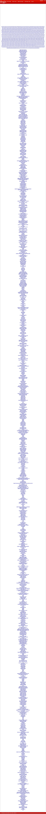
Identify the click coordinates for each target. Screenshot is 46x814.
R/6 (40, 42)
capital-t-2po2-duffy (23, 62)
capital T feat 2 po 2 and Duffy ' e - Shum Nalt (23, 506)
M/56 (7, 40)
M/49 (38, 39)
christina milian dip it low (22, 243)
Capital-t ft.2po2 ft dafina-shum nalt (23, 292)
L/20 (25, 37)
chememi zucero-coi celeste (23, 806)
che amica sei (23, 771)
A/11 (34, 26)
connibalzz (23, 469)
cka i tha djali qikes (23, 529)
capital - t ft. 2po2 (23, 613)
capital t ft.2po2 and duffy (23, 116)
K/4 (36, 35)
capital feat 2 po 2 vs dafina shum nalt (23, 783)
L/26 (34, 37)
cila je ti (23, 148)
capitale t (23, 158)
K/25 (24, 36)
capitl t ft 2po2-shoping (23, 295)
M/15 (23, 38)
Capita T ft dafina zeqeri (23, 371)
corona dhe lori (23, 113)
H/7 (32, 34)
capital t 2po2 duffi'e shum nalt (23, 172)
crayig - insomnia (23, 156)
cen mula (23, 761)
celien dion (23, 509)
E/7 (8, 32)
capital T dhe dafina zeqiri (23, 584)
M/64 (21, 40)
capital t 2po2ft (23, 457)
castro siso (23, 748)
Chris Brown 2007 (23, 770)
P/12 (10, 42)
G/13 (43, 33)
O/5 (34, 41)
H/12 (39, 34)
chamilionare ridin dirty (23, 309)
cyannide (23, 180)
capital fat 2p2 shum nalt (23, 187)
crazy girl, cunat (23, 775)
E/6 (7, 32)
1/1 (4, 26)
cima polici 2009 (23, 755)
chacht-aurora (23, 442)
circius (23, 142)
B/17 (37, 28)
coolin (23, 599)
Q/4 (31, 42)
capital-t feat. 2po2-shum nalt (23, 510)
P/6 (2, 42)
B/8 (23, 28)
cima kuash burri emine (23, 322)
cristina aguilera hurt (23, 612)
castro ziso (23, 619)
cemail (23, 60)
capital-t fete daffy (23, 618)
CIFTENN (23, 223)
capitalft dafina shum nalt (23, 444)
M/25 (40, 38)
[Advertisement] (30, 18)
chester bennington (23, 668)
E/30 (43, 32)
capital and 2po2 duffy (23, 616)
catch (23, 595)
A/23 (10, 27)
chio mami (23, 270)
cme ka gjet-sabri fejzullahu (23, 57)
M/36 (16, 39)
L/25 (33, 37)
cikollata (23, 749)
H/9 (34, 34)
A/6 (27, 26)
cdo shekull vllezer (23, 154)
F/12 (17, 33)
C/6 (39, 29)
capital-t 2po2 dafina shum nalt (23, 567)
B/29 (13, 29)
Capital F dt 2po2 (23, 622)
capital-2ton (23, 152)
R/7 (41, 42)
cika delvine (23, 312)
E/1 (43, 31)
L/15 (18, 37)
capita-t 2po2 (23, 145)
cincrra (23, 103)
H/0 (23, 34)
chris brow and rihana (23, 410)
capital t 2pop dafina (23, 144)
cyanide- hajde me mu (23, 416)
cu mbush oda (23, 798)
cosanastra (23, 497)
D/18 (37, 30)
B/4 (18, 28)
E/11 (13, 32)
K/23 (21, 36)
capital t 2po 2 (23, 277)
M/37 (18, 39)
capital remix (23, 88)
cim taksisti (23, 787)
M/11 (16, 38)
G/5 (31, 33)
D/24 (4, 31)
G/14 (2, 34)
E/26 (37, 32)
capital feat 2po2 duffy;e (23, 130)
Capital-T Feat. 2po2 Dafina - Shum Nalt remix (23, 588)
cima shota (23, 356)
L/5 (4, 37)
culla (23, 505)
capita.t (23, 542)
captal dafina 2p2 (23, 562)
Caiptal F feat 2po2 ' (23, 241)
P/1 (39, 41)
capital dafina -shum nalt (23, 649)
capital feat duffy (23, 512)
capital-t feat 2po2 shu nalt (23, 485)
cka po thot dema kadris (23, 634)
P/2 (40, 41)
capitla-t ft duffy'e (23, 398)
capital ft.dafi (23, 472)
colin (23, 311)
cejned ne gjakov (23, 122)
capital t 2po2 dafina (23, 730)
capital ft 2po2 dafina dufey (23, 173)
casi (23, 267)
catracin (23, 289)
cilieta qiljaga (23, 544)
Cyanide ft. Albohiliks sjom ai (23, 643)
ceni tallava (23, 526)
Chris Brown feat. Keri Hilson (23, 64)
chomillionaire (23, 137)
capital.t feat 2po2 (23, 121)
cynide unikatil (23, 658)
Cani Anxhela (23, 367)
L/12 (13, 37)
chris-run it (23, 163)
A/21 (7, 27)
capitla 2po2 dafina (23, 327)
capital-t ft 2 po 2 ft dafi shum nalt (23, 117)
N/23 (18, 41)
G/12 (41, 33)
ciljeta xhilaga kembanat (23, 712)
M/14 (21, 38)
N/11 (42, 40)
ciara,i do (23, 364)
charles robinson (23, 192)
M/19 (30, 38)
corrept (23, 342)
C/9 (43, 29)
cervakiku (23, 758)
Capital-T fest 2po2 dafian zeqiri (23, 697)
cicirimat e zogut (23, 591)
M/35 (14, 39)
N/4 (32, 40)
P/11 (9, 42)
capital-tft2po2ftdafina (23, 184)
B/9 (24, 28)
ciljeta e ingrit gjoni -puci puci (23, 610)
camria (23, 654)
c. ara (23, 521)
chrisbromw (23, 106)
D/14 (31, 30)
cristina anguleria (23, 350)
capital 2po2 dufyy (23, 702)
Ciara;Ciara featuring (23, 522)
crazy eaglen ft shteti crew (23, 535)
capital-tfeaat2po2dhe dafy (23, 686)
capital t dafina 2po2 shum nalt (23, 687)
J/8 (27, 35)
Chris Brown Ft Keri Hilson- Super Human (23, 160)
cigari (23, 675)
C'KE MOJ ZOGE (23, 330)
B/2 (16, 28)
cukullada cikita (23, 580)
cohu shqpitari (23, 683)
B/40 (31, 29)
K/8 (41, 35)
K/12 (4, 36)
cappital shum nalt (23, 559)
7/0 (16, 26)
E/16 (21, 32)
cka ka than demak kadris (23, 700)
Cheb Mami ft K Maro (23, 721)
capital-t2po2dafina (23, 147)
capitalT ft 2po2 (23, 777)
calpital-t (23, 413)
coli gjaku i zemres (23, 199)
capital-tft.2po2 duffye (23, 349)
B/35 (23, 29)
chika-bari (23, 372)
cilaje (23, 626)
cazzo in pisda (23, 741)
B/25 (7, 29)
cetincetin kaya (23, 71)
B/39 (29, 29)
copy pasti (23, 135)
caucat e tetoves (23, 437)
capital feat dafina (23, 213)
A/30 (21, 27)
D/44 (36, 31)
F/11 (16, 33)
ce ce (23, 717)
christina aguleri (23, 171)
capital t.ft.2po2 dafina (23, 476)
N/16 (7, 41)
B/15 (33, 28)
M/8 (11, 38)
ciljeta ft (23, 764)
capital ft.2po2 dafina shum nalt (23, 157)
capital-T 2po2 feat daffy (23, 285)
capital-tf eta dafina (23, 166)
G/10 (38, 33)
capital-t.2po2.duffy (23, 597)
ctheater (23, 408)
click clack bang (23, 650)
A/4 (25, 26)
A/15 (40, 26)
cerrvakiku (23, 759)
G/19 (10, 34)
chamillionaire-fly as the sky (23, 165)
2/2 (7, 26)
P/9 (5, 42)
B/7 (22, 28)
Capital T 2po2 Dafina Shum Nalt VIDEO (23, 546)
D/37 (25, 31)
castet (23, 304)
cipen (23, 719)
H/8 (33, 34)
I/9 (9, 35)
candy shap (23, 757)
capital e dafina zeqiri (23, 672)
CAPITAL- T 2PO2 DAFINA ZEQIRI (23, 224)
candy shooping (23, 415)
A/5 (26, 26)
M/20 (31, 38)
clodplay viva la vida (23, 209)
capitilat (23, 316)
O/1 (29, 41)
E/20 (28, 32)
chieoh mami (23, 268)
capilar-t (23, 556)
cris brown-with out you (23, 291)
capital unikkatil (23, 645)
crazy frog (23, 785)
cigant (23, 669)
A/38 (34, 27)
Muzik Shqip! (9, 1)
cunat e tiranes (23, 518)
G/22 (15, 34)
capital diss (23, 644)
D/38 (26, 31)
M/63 (19, 40)
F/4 (7, 33)
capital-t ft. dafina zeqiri (23, 82)
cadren (23, 313)
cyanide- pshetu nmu (23, 776)
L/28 (37, 37)
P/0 (38, 41)
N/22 (16, 41)
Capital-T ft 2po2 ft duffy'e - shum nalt (23, 711)
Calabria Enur (23, 543)
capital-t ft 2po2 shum (23, 694)
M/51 (41, 39)
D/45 (38, 31)
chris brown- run (23, 534)
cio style (23, 344)
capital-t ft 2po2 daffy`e (23, 107)
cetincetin (23, 72)
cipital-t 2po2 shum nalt (23, 49)
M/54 (4, 40)
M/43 (28, 39)
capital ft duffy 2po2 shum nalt (23, 235)
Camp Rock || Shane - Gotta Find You (23, 593)
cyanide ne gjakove (23, 126)
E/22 (31, 32)
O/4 (32, 41)
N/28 (26, 41)
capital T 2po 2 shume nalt (23, 417)
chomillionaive (23, 136)
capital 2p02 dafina (23, 727)
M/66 (24, 40)
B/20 (41, 28)
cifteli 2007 (23, 80)
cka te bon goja (23, 464)
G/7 (34, 33)
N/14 (3, 41)
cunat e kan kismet (23, 214)
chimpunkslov (23, 395)
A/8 (30, 26)
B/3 (17, 28)
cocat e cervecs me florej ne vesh (23, 358)
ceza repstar (23, 129)
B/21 (43, 28)
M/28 (3, 39)
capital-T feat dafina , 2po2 (23, 603)
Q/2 (28, 42)
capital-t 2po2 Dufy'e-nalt (23, 170)
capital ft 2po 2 (23, 803)
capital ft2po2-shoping (23, 283)
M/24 (38, 38)
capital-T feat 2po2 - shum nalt (23, 623)
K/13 (5, 36)
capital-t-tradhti (23, 396)
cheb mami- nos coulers (23, 112)
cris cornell (23, 781)
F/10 (14, 33)
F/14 (20, 33)
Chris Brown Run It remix (23, 728)
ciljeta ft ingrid (23, 489)
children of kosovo (23, 176)
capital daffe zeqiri (23, 94)
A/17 (43, 26)
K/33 (37, 36)
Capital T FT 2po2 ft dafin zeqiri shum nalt (23, 430)
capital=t (23, 219)
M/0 (43, 37)
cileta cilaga (23, 572)
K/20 (16, 36)
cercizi (23, 742)
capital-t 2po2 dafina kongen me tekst (23, 393)
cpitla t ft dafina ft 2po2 (23, 261)
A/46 (4, 28)
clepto (23, 540)
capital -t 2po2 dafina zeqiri (23, 114)
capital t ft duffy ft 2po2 (23, 539)
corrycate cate (23, 504)
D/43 (34, 31)
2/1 (6, 26)
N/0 (27, 40)
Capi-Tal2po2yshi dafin (23, 428)
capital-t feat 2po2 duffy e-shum (23, 477)
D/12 (27, 30)
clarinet (23, 379)
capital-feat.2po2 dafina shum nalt (23, 65)
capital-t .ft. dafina (23, 451)
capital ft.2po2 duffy (23, 607)
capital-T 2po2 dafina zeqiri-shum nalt (23, 386)
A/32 (24, 27)
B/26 (9, 29)
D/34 (20, 31)
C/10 (2, 30)
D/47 (41, 31)
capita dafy (23, 722)
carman (23, 74)
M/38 (19, 39)
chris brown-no (23, 124)
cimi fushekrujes (23, 713)
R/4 (37, 42)
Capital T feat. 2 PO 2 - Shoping (23, 111)
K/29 (30, 36)
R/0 (32, 42)
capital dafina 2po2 (23, 682)
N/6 (35, 40)
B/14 (32, 28)
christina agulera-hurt (23, 491)
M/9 (13, 38)
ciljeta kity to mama (23, 282)
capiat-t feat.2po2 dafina (23, 587)
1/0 (3, 26)
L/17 (21, 37)
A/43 (42, 27)
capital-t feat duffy (23, 247)
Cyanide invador (23, 666)
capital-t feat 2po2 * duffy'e (23, 204)
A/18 (2, 27)
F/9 (13, 33)
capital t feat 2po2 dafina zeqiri (23, 558)
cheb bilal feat (23, 517)
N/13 (2, 41)
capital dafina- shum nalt (23, 735)
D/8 (21, 30)
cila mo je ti (23, 406)
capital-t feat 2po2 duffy (23, 249)
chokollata (23, 287)
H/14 (42, 34)
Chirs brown (23, 206)
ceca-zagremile (23, 186)
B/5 (19, 28)
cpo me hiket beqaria (23, 196)
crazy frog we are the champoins (23, 385)
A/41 (38, 27)
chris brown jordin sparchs (23, 431)
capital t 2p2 (23, 724)
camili (23, 547)
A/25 (13, 27)
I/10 (10, 35)
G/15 (4, 34)
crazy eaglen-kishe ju (23, 537)
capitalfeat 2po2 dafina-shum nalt (23, 655)
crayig (23, 155)
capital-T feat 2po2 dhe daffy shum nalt (23, 487)
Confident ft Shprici (23, 208)
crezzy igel (23, 361)
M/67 (26, 40)
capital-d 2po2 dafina (23, 319)
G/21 (14, 34)
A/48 (7, 28)
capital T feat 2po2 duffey (23, 127)
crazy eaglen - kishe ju (23, 536)
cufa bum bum (23, 299)
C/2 (34, 29)
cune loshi (23, 646)
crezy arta (23, 490)
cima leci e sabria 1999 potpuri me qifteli (23, 732)
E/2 (2, 32)
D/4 (16, 30)
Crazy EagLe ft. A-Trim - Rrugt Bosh (23, 432)
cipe (23, 718)
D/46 (39, 31)
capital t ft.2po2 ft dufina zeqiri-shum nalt (23, 629)
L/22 (28, 37)
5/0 (13, 26)
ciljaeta (23, 420)
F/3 (6, 33)
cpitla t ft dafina (23, 260)
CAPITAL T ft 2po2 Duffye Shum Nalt (23, 604)
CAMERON (23, 188)
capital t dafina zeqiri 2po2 (23, 237)
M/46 (33, 39)
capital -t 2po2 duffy (23, 390)
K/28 (29, 36)
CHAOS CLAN (23, 182)
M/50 (40, 39)
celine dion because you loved (23, 779)
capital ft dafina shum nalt (23, 633)
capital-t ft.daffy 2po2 (23, 651)
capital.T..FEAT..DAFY (23, 511)
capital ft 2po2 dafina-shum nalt (23, 97)
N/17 (8, 41)
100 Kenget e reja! (27, 1)
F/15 (22, 33)
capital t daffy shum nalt (23, 551)
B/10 (26, 28)
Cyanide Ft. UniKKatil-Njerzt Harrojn (23, 709)
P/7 (3, 42)
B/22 (2, 29)
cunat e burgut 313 (23, 320)
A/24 (12, 27)
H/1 (24, 34)
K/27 (27, 36)
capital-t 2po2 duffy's (23, 109)
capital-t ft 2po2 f (23, 538)
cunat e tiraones (23, 519)
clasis (23, 265)
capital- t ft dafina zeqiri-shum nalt (23, 590)
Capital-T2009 (23, 751)
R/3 (36, 42)
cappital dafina (23, 351)
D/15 (32, 30)
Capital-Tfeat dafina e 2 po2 (23, 502)
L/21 (27, 37)
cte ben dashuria (23, 321)
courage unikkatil (23, 631)
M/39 (21, 39)
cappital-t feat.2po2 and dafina (23, 207)
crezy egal (23, 360)
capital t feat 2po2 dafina (23, 557)
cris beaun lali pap (23, 736)
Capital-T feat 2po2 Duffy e (23, 272)
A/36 (31, 27)
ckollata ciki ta (23, 301)
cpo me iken (23, 753)
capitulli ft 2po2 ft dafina (23, 365)
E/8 (9, 32)
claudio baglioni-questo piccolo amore (23, 772)
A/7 (28, 26)
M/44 (29, 39)
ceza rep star (23, 128)
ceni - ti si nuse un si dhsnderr (23, 250)
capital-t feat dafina (23, 450)
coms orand (23, 447)
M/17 (26, 38)
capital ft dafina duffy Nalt (23, 215)
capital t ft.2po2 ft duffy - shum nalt (23, 628)
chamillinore (23, 570)
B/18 (38, 28)
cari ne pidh (23, 740)
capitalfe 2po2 (23, 581)
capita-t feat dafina (23, 789)
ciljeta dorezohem (23, 194)
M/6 (9, 38)
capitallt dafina (23, 434)
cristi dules (23, 601)
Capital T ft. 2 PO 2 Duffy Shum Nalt (23, 453)
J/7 (26, 35)
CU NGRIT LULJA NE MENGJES (23, 639)
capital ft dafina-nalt (23, 765)
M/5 (7, 38)
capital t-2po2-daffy (23, 381)
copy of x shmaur (23, 707)
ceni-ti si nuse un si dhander (23, 549)
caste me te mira (23, 303)
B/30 (15, 29)
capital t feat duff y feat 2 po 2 (23, 232)
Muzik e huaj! (14, 1)
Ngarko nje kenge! (20, 1)
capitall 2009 (23, 617)
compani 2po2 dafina (23, 449)
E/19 (26, 32)
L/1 (42, 36)
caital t (23, 119)
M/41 (24, 39)
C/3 (36, 29)
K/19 (15, 36)
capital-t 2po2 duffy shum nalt (23, 340)
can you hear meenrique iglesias (23, 222)
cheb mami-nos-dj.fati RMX (23, 284)
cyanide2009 (23, 754)
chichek (23, 805)
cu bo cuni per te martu (23, 52)
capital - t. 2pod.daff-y (23, 448)
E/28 (40, 32)
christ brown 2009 (23, 620)
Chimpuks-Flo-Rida (23, 217)
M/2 (3, 38)
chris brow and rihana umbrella (23, 409)
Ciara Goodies (23, 525)
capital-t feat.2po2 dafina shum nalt (23, 308)
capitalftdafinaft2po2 (23, 263)
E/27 (39, 32)
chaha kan (22, 132)
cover (23, 809)
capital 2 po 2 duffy (23, 802)
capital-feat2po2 (23, 716)
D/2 (14, 30)
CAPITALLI (23, 760)
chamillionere (23, 389)
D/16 (34, 30)
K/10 (43, 35)
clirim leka (23, 201)
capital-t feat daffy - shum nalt (23, 221)
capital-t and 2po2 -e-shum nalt (23, 674)
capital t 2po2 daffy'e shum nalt (23, 804)
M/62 (17, 40)
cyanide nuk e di (23, 627)
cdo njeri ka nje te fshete (23, 698)
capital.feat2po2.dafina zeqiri (23, 51)
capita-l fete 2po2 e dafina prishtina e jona (23, 792)
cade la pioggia (23, 699)
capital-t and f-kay (23, 190)
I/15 (17, 35)
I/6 (6, 35)
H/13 (41, 34)
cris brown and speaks (23, 704)
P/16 (16, 42)
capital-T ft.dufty (23, 423)
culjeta (23, 635)
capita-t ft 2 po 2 (23, 90)
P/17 (18, 42)
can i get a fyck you (23, 602)
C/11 (3, 30)
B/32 (18, 29)
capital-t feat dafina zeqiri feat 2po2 (23, 800)
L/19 (24, 37)
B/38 (27, 29)
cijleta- (23, 579)
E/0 (42, 31)
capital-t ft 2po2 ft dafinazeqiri (23, 230)
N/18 (10, 41)
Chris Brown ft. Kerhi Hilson (23, 278)
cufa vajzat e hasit (23, 354)
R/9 (43, 42)
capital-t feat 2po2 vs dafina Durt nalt (23, 462)
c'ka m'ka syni (23, 353)
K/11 (2, 36)
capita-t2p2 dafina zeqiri (23, 508)
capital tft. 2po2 (23, 726)
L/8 (8, 37)
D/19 (39, 30)
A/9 (31, 26)
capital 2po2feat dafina (23, 404)
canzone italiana (23, 676)
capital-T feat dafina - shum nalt (23, 625)
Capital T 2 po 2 (23, 433)
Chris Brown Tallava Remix (23, 168)
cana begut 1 (23, 663)
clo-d (23, 212)
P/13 (12, 42)
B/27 (10, 29)
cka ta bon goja (23, 715)
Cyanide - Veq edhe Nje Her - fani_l (23, 486)
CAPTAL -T (23, 288)
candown (23, 679)
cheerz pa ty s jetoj (23, 692)
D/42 (33, 31)
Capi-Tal (23, 426)
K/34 (38, 36)
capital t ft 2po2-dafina (23, 763)
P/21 (24, 42)
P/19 (21, 42)
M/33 (11, 39)
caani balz (23, 471)
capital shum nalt (23, 397)
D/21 (42, 30)
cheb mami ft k (23, 454)
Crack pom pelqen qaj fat (23, 387)
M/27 (43, 38)
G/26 (22, 34)
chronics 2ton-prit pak (23, 259)
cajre (23, 685)
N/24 (20, 41)
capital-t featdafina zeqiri (23, 642)
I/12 (13, 35)
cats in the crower (23, 77)
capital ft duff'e (23, 598)
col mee (23, 435)
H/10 (36, 34)
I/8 (8, 35)
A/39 (35, 27)
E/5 (5, 32)
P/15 (15, 42)
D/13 (29, 30)
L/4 (3, 37)
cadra (23, 314)
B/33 (20, 29)
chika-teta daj (23, 463)
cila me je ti (23, 334)
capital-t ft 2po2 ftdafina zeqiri (23, 273)
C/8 (42, 29)
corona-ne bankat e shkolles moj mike (23, 81)
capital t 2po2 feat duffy (23, 185)
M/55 (6, 40)
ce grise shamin (23, 104)
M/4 (6, 38)
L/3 (2, 37)
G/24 (19, 34)
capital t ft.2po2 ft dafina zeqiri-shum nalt (23, 630)
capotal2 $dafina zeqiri (23, 93)
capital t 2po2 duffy (23, 664)
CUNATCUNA (23, 550)
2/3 (8, 26)
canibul (23, 653)
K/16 (10, 36)
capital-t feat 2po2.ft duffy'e (23, 774)
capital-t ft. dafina (23, 784)
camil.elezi (23, 782)
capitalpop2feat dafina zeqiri (23, 796)
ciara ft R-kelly (23, 797)
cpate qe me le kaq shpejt (23, 391)
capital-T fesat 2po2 (23, 153)
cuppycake (23, 102)
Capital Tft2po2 (23, 624)
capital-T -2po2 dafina (23, 791)
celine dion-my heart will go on (23, 662)
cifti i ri (23, 671)
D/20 (40, 30)
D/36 (23, 31)
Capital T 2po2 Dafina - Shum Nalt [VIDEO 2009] (23, 253)
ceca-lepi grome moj (23, 238)
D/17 (35, 30)
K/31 (34, 36)
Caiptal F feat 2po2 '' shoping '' (23, 240)
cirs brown (23, 146)
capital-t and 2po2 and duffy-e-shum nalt (23, 673)
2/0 (5, 26)
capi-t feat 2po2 (23, 392)
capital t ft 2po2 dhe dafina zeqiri (23, 220)
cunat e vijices (23, 341)
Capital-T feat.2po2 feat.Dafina (23, 377)
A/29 (20, 27)
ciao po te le (23, 565)
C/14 (8, 30)
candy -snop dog (23, 388)
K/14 (7, 36)
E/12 (15, 32)
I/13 (14, 35)
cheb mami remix (23, 399)
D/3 (15, 30)
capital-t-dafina (23, 68)
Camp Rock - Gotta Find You (23, 594)
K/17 (12, 36)
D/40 (30, 31)
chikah (23, 374)
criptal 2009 (23, 376)
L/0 (41, 36)
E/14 (18, 32)
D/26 (7, 31)
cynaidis (23, 706)
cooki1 (23, 87)
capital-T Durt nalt (23, 461)
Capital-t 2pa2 (23, 149)
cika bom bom (23, 329)
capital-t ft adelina (23, 690)
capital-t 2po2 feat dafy (23, 343)
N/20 (13, 41)
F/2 (4, 33)
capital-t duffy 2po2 (23, 689)
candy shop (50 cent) (23, 244)
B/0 (13, 28)
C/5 (38, 29)
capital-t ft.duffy (23, 422)
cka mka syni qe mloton (23, 352)
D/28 (10, 31)
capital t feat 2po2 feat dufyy (23, 484)
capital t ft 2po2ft (23, 456)
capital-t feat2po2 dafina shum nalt (23, 479)
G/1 (26, 33)
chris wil (23, 752)
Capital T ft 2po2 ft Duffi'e (23, 507)
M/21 (33, 38)
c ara (23, 520)
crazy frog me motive (23, 648)
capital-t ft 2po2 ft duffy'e (23, 563)
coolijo (23, 600)
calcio (23, 296)
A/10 (32, 26)
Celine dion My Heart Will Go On (23, 657)
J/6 (25, 35)
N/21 (15, 41)
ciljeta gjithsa (23, 245)
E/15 (20, 32)
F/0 (2, 33)
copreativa (22, 611)
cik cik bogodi (23, 294)
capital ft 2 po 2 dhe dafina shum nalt (23, 532)
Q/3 (29, 42)
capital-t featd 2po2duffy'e (23, 276)
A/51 (12, 28)
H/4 (28, 34)
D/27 (9, 31)
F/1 (3, 33)
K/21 (18, 36)
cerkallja (23, 248)
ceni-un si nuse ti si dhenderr (23, 762)
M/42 (26, 39)
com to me (23, 592)
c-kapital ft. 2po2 (23, 501)
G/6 (32, 33)
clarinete (23, 380)
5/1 (14, 26)
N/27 (24, 41)
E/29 (42, 32)
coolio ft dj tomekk (23, 338)
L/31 (42, 37)
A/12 (36, 26)
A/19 (4, 27)
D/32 (17, 31)
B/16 (35, 28)
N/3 (31, 40)
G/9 (36, 33)
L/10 (10, 37)
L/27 (36, 37)
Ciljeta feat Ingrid (23, 793)
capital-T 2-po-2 (23, 89)
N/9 (38, 40)
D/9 (22, 30)
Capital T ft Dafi (23, 198)
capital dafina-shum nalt (23, 446)
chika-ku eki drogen (23, 375)
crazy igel (23, 331)
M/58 (11, 40)
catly (23, 527)
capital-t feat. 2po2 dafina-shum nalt (23, 566)
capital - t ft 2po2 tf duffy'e (23, 561)
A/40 (37, 27)
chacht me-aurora (23, 443)
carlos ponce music (23, 482)
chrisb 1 (23, 495)
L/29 (39, 37)
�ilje (23, 480)
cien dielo (23, 659)
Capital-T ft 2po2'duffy (23, 778)
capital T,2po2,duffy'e (23, 585)
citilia (23, 739)
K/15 (8, 36)
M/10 (14, 38)
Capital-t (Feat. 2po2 (23, 200)
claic (23, 67)
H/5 (29, 34)
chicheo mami (23, 269)
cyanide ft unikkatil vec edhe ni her (23, 355)
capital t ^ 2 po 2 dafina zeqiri (23, 242)
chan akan (22, 134)
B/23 (4, 29)
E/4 (4, 32)
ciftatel (23, 254)
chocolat (23, 429)
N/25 (21, 41)
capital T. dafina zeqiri (23, 256)
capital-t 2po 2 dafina (23, 151)
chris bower (23, 366)
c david (23, 233)
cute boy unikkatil (23, 83)
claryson (23, 310)
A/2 (22, 26)
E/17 (23, 32)
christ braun (23, 403)
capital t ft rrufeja (23, 236)
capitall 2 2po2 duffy (23, 693)
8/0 (18, 26)
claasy (23, 225)
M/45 (31, 39)
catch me (23, 458)
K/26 (26, 36)
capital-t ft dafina (23, 412)
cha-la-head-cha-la (23, 138)
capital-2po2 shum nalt (23, 100)
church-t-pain (23, 293)
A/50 (10, 28)
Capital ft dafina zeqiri (23, 743)
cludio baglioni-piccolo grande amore (23, 345)
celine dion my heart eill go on (23, 677)
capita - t (23, 494)
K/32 (35, 36)
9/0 (19, 26)
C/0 (32, 29)
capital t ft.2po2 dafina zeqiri (23, 661)
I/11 (12, 35)
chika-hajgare (23, 373)
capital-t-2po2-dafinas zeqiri (23, 179)
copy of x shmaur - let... (23, 708)
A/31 (23, 27)
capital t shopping (22, 665)
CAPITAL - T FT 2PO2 (23, 239)
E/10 (12, 32)
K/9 (42, 35)
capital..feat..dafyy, (23, 513)
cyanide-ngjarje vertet (23, 328)
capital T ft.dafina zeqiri (23, 475)
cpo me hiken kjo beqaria (23, 701)
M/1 (2, 38)
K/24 (23, 36)
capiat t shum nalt (23, 560)
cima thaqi (23, 323)
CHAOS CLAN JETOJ (23, 183)
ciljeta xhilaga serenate (23, 143)
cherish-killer (23, 541)
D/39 (28, 31)
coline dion (23, 421)
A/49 (9, 28)
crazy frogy (23, 786)
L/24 (31, 37)
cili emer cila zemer (23, 418)
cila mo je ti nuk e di (23, 405)
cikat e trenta (23, 460)
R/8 (42, 42)
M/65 (22, 40)
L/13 (15, 37)
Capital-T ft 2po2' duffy (23, 734)
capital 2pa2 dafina (23, 498)
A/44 (43, 27)
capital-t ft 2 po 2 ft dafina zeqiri (23, 118)
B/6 (20, 28)
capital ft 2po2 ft (23, 514)
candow (23, 680)
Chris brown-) (23, 773)
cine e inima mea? (23, 281)
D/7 (20, 30)
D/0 (11, 30)
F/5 (8, 33)
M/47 (35, 39)
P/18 (20, 42)
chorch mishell (23, 493)
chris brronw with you (23, 108)
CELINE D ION (23, 445)
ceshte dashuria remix (23, 427)
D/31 (15, 31)
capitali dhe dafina (23, 515)
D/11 (26, 30)
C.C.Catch (22, 500)
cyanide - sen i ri (23, 357)
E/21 (29, 32)
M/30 (6, 39)
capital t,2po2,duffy (23, 216)
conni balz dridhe (23, 466)
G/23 (17, 34)
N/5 (33, 40)
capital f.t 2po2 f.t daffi (23, 636)
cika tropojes (23, 363)
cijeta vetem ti (23, 325)
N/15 (5, 41)
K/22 (19, 36)
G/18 (9, 34)
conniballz (23, 470)
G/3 (29, 33)
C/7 (41, 29)
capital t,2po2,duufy (23, 174)
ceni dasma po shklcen (23, 133)
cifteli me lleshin (23, 175)
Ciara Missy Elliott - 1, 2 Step (23, 524)
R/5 (38, 42)
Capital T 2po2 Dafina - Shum (23, 229)
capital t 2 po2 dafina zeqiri (23, 691)
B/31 (16, 29)
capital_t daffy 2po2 (23, 768)
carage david (23, 234)
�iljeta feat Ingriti (23, 795)
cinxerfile (23, 84)
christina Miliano (23, 193)
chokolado (23, 528)
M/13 (19, 38)
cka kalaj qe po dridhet (23, 86)
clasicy (23, 564)
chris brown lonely (23, 141)
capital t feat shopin (23, 262)
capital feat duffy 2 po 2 (23, 231)
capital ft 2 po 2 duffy (23, 346)
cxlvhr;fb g (23, 441)
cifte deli (23, 554)
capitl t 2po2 (23, 315)
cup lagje (23, 531)
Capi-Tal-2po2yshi (23, 424)
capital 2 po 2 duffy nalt (23, 801)
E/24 (34, 32)
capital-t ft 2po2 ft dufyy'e (23, 568)
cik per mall (23, 714)
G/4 (30, 33)
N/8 (37, 40)
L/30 (40, 37)
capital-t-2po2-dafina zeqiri (23, 181)
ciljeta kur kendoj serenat (23, 275)
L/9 (9, 37)
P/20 (23, 42)
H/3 (27, 34)
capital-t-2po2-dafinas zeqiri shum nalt (23, 178)
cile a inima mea (23, 280)
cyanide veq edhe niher (23, 210)
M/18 (28, 38)
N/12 (43, 40)
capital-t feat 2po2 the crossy (23, 378)
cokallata (23, 750)
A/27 (16, 27)
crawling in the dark (23, 79)
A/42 (40, 27)
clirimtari (23, 573)
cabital (23, 608)
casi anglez (23, 548)
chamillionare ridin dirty (23, 105)
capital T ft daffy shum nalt (23, 125)
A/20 (5, 27)
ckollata (23, 302)
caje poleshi (23, 492)
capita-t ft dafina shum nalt (23, 92)
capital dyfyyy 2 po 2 (23, 681)
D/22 (43, 30)
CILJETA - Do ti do (23, 583)
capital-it (23, 159)
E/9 (10, 32)
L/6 (5, 37)
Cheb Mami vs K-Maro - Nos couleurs (23, 85)
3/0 (11, 26)
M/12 (18, 38)
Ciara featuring (23, 523)
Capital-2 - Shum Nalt (23, 55)
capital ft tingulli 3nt (23, 164)
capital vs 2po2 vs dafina (23, 69)
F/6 (9, 33)
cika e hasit (23, 794)
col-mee (23, 436)
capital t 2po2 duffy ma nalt (23, 78)
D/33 (18, 31)
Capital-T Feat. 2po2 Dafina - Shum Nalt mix (23, 589)
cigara (23, 670)
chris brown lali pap (23, 738)
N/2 (30, 40)
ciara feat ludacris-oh (23, 799)
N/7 (36, 40)
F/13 (19, 33)
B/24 (5, 29)
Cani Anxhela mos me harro (23, 368)
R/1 (33, 42)
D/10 (24, 30)
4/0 (12, 26)
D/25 (5, 31)
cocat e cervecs (23, 359)
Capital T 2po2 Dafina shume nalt (23, 335)
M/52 (43, 39)
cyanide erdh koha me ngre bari (23, 614)
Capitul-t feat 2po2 (23, 251)
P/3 (41, 41)
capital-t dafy (23, 667)
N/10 (40, 40)
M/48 (36, 39)
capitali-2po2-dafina (23, 177)
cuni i (23, 227)
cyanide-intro (23, 76)
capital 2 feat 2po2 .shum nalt (23, 575)
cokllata (23, 808)
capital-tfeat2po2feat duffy (23, 438)
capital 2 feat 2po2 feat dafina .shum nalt (23, 574)
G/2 (27, 33)
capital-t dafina (23, 120)
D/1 (12, 30)
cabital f (23, 609)
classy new (23, 731)
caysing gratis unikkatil (23, 632)
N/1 (28, 40)
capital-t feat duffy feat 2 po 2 (23, 246)
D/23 (2, 31)
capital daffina (23, 70)
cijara (23, 99)
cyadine (23, 705)
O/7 (36, 41)
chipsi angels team (23, 258)
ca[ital (23, 571)
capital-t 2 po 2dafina (23, 747)
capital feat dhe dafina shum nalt (23, 66)
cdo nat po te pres (23, 725)
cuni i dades (23, 226)
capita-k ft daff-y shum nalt (23, 161)
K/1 (32, 35)
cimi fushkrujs (23, 306)
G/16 (5, 34)
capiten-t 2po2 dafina (23, 746)
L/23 (30, 37)
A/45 (2, 28)
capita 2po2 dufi (23, 384)
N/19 (11, 41)
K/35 (40, 36)
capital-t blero (23, 264)
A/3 (24, 26)
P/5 (44, 41)
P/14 (13, 42)
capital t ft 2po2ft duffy (23, 455)
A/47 (6, 28)
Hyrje (45, 0)
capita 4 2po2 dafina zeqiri (23, 252)
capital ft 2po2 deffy (23, 555)
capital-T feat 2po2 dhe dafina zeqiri (23, 488)
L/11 (12, 37)
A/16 (42, 26)
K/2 (33, 35)
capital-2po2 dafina (23, 684)
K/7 (39, 35)
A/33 (26, 27)
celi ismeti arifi (23, 348)
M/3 (5, 38)
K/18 (13, 36)
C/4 (37, 29)
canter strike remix (23, 688)
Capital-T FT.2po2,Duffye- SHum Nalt (23, 652)
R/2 (35, 42)
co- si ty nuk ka (23, 382)
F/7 (10, 33)
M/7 (10, 38)
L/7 (6, 37)
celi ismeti (23, 347)
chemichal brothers (23, 98)
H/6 (31, 34)
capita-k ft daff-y (23, 162)
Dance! (32, 1)
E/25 (35, 32)
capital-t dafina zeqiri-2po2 (23, 533)
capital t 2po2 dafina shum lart (23, 516)
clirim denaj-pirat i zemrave (23, 660)
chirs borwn (23, 586)
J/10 (30, 35)
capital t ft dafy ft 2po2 (23, 638)
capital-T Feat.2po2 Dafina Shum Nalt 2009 (23, 61)
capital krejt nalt (23, 473)
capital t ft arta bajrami (23, 577)
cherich (23, 729)
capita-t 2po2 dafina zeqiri (23, 411)
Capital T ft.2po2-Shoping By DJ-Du (23, 189)
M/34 (13, 39)
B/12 (29, 28)
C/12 (5, 30)
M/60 (14, 40)
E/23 (32, 32)
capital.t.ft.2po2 (23, 439)
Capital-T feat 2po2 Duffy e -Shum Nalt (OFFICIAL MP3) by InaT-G (23, 483)
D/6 (19, 30)
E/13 (17, 32)
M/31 (8, 39)
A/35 (29, 27)
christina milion (23, 407)
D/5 (18, 30)
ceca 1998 (22, 370)
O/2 (30, 41)
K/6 (38, 35)
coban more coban (23, 266)
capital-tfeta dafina (23, 167)
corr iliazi (23, 678)
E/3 (3, 32)
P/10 (7, 42)
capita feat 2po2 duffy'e (23, 703)
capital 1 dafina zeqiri (23, 720)
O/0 (27, 41)
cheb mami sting (23, 369)
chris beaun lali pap (23, 737)
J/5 (24, 35)
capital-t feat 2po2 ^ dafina (23, 59)
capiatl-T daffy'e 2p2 (23, 332)
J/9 (28, 35)
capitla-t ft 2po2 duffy (23, 271)
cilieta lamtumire (23, 274)
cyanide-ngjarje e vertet (23, 596)
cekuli (23, 169)
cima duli (23, 637)
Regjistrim (41, 0)
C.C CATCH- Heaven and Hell (23, 499)
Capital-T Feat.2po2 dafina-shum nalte (23, 307)
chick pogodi (23, 552)
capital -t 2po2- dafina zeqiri (23, 115)
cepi (23, 402)
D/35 (21, 31)
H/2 (26, 34)
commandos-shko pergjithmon (23, 569)
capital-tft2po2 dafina (23, 211)
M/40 (23, 39)
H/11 (38, 34)
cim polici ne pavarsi (23, 297)
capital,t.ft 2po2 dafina (23, 474)
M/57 (9, 40)
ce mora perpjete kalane (23, 191)
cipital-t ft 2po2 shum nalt (23, 50)
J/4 (23, 35)
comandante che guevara (23, 228)
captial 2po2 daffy (23, 305)
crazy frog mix (23, 317)
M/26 (41, 38)
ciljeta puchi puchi (23, 101)
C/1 (33, 29)
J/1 (19, 35)
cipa (23, 401)
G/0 (25, 33)
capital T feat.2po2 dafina (23, 383)
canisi (23, 279)
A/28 (18, 27)
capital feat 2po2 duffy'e (23, 131)
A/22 (8, 27)
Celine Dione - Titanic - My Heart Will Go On (23, 96)
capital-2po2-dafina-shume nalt (23, 640)
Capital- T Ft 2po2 (23, 553)
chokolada (23, 440)
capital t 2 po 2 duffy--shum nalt (22, 459)
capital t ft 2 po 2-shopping (23, 195)
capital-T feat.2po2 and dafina (23, 205)
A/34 (27, 27)
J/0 (18, 35)
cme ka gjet (23, 56)
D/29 (12, 31)
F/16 (23, 33)
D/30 (13, 31)
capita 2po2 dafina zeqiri (23, 414)
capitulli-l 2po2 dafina (23, 333)
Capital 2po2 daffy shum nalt (23, 756)
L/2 (43, 36)
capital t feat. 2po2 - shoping (23, 202)
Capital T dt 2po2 (23, 621)
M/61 (16, 40)
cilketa (23, 75)
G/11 (40, 33)
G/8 (35, 33)
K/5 (37, 35)
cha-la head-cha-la (23, 139)
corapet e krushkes (23, 530)
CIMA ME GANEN (23, 733)
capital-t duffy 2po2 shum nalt (23, 255)
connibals (23, 468)
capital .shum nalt (22, 576)
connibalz (23, 465)
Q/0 (26, 42)
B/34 (21, 29)
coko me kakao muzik (23, 336)
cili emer (23, 419)
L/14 (16, 37)
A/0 (20, 26)
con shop (23, 578)
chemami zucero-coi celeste (23, 807)
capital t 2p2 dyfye (23, 723)
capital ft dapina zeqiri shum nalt (23, 780)
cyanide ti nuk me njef (23, 615)
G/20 (12, 34)
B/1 (14, 28)
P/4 (42, 41)
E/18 (24, 32)
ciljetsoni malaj (23, 339)
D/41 (31, 31)
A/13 (37, 26)
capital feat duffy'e (23, 53)
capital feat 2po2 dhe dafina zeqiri (23, 745)
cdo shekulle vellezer (23, 481)
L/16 (19, 37)
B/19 (40, 28)
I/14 (16, 35)
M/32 (9, 39)
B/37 (26, 29)
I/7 (7, 35)
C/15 (10, 30)
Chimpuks (23, 218)
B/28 (12, 29)
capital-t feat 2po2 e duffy (23, 641)
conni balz (23, 467)
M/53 (2, 40)
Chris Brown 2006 (23, 769)
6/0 (15, 26)
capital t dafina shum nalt (23, 788)
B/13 (30, 28)
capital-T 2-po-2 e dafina (23, 91)
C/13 (7, 30)
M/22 (35, 38)
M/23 (36, 38)
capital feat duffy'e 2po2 (23, 54)
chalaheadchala (23, 140)
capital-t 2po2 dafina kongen (23, 394)
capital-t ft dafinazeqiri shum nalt (23, 400)
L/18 (22, 37)
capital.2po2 (23, 95)
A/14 (39, 26)
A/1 (21, 26)
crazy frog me (23, 647)
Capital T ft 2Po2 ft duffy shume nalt (23, 790)
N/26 (23, 41)
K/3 (34, 35)
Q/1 (27, 42)
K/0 (31, 35)
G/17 (7, 34)
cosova (23, 362)
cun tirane (23, 257)
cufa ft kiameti (23, 298)
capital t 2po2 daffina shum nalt (23, 452)
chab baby (22, 337)
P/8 (4, 42)
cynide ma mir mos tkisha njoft (23, 656)
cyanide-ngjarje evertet (23, 150)
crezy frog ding (23, 318)
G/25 (20, 34)
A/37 (32, 27)
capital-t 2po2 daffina (23, 58)
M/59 (12, 40)
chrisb (23, 496)
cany (23, 503)
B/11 (27, 28)
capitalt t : (23, 110)
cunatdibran (23, 696)
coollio (23, 300)
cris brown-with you (23, 290)
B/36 (24, 29)
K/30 (32, 36)
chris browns (23, 203)
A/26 (15, 27)
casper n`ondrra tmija (23, 286)
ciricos (23, 63)
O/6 (35, 41)
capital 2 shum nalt (23, 73)
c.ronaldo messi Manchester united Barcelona (23, 478)
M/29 (4, 39)
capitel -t (23, 326)
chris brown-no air (23, 123)
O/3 (31, 41)
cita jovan (23, 606)
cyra (23, 605)
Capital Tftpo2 (23, 545)
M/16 (24, 38)
